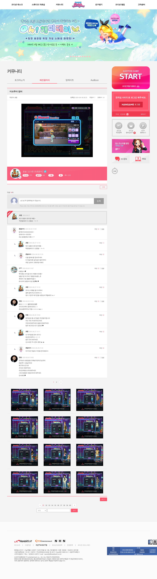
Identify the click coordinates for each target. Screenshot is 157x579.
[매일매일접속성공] (25, 408)
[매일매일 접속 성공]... (25, 436)
